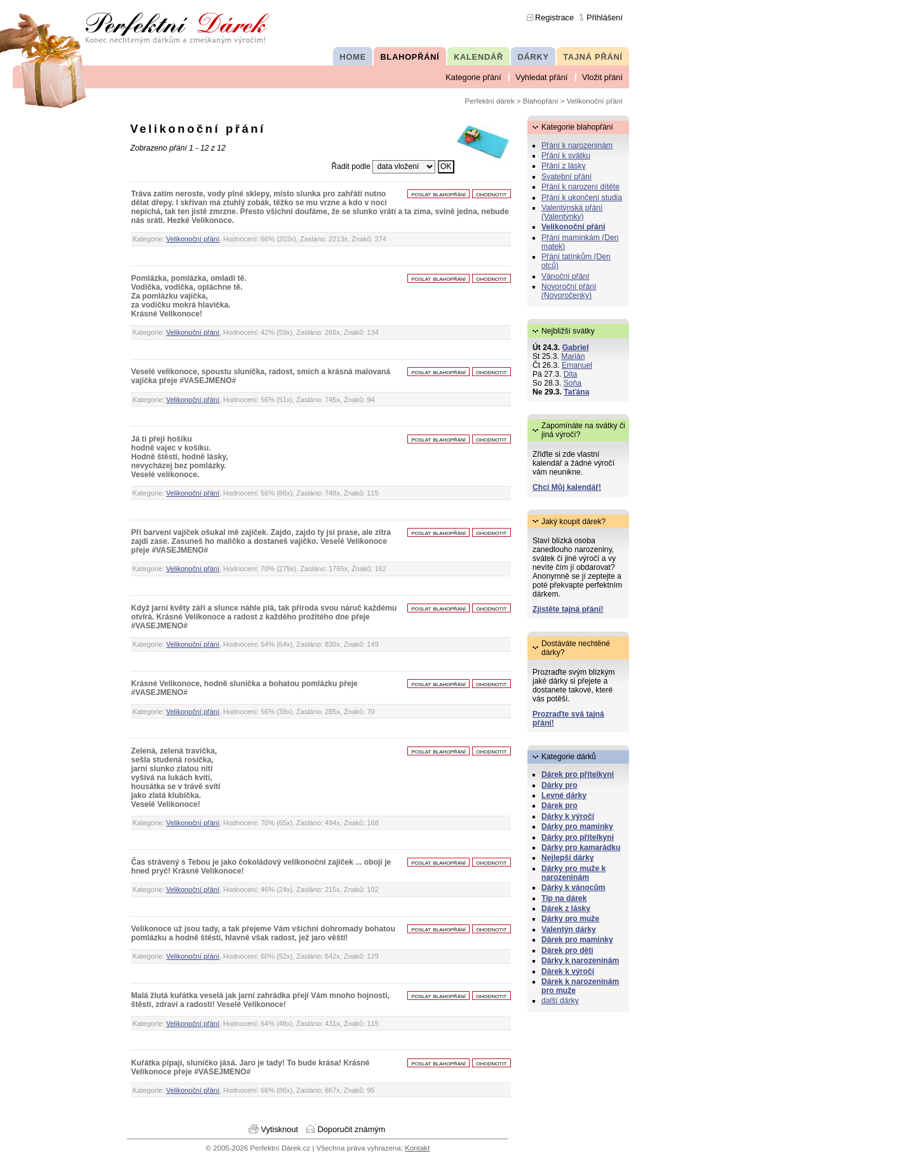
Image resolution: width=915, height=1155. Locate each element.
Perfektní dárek (490, 101)
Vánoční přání (565, 276)
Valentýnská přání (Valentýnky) (571, 212)
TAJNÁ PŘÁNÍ (593, 57)
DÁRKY (532, 57)
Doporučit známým (352, 1129)
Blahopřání (541, 101)
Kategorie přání (473, 77)
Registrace (554, 17)
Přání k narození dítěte (580, 186)
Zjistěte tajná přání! (567, 609)
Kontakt (417, 1148)
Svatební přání (566, 176)
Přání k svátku (565, 155)
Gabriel (575, 347)
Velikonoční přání (192, 239)
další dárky (560, 1000)
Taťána (576, 392)
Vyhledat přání (541, 77)
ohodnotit (491, 194)
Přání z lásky (563, 165)
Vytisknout (280, 1129)
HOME (353, 57)
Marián (573, 356)
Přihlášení (604, 17)
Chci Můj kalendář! (566, 487)
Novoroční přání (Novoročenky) (569, 291)
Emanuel (577, 365)
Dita (571, 374)
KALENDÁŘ (478, 57)
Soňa (572, 383)
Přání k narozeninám (577, 145)
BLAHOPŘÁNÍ (410, 57)
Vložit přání (602, 77)
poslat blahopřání (438, 194)
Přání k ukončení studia (581, 197)
